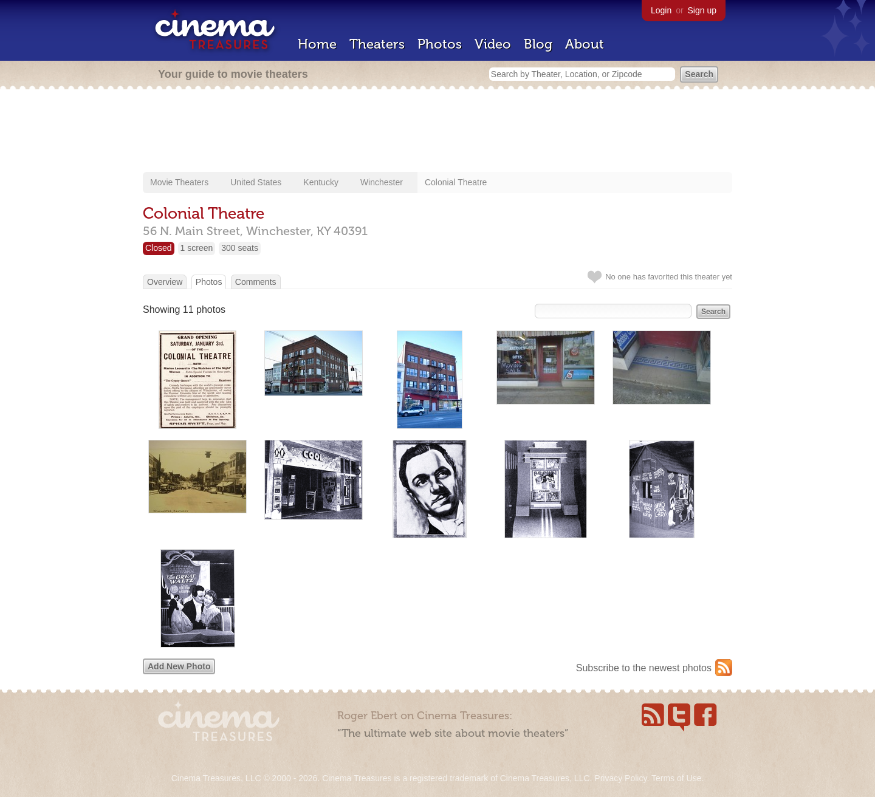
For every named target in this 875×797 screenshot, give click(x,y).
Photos (439, 44)
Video (493, 44)
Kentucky (320, 182)
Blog (538, 44)
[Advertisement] (437, 131)
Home (317, 44)
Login (661, 10)
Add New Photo (179, 666)
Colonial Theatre (456, 182)
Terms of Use (676, 778)
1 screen (196, 248)
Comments (255, 282)
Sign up (702, 10)
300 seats (239, 248)
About (584, 44)
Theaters (377, 44)
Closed (158, 248)
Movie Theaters (179, 182)
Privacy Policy (620, 778)
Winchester (381, 182)
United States (255, 182)
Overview (164, 282)
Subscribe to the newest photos (644, 668)
